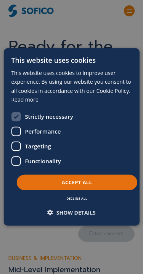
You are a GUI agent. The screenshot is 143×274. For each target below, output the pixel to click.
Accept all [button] (77, 182)
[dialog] (71, 137)
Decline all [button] (76, 198)
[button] (71, 212)
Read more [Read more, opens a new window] (24, 99)
